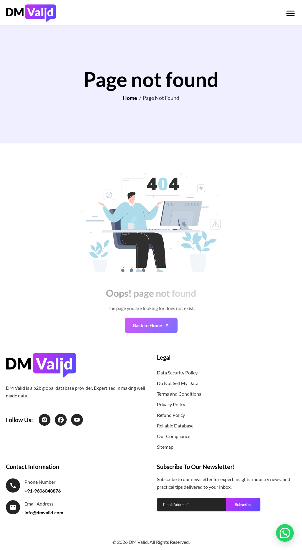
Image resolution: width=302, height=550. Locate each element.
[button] (285, 533)
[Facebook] (61, 420)
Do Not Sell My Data (177, 383)
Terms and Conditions (179, 394)
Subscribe (243, 504)
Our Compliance (173, 436)
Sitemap (165, 447)
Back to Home (147, 332)
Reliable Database (175, 425)
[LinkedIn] (77, 420)
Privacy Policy (171, 404)
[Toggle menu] (290, 13)
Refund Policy (171, 415)
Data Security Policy (177, 372)
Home (130, 98)
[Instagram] (44, 420)
